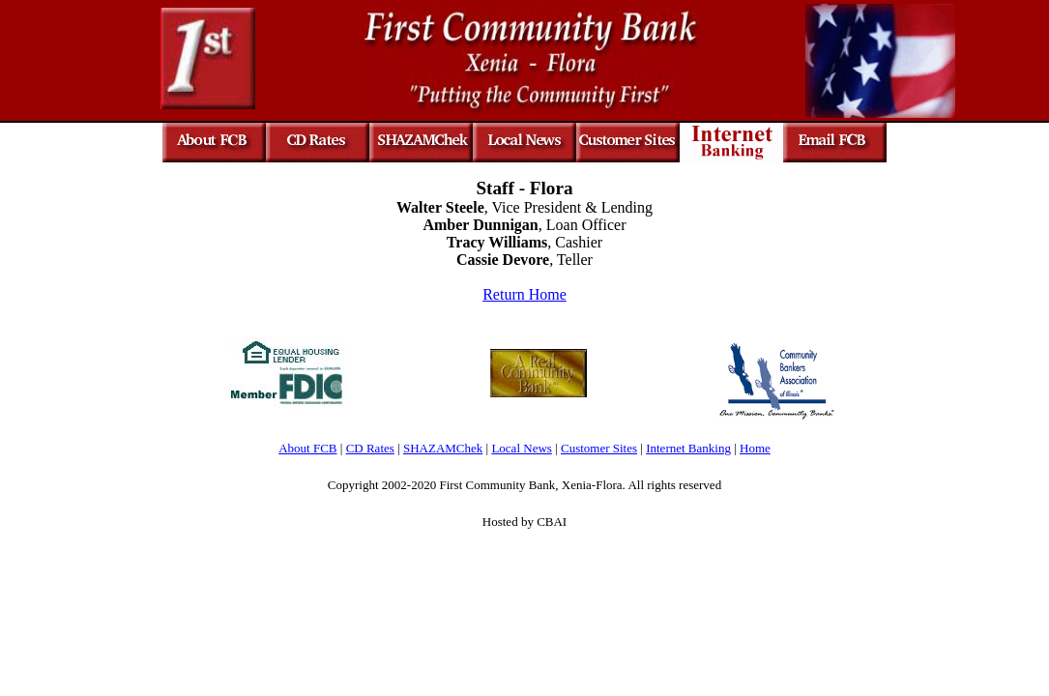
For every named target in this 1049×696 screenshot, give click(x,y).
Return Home (524, 294)
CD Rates (370, 448)
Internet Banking (688, 448)
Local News (521, 448)
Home (755, 448)
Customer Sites (599, 448)
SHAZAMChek (442, 448)
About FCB (307, 448)
